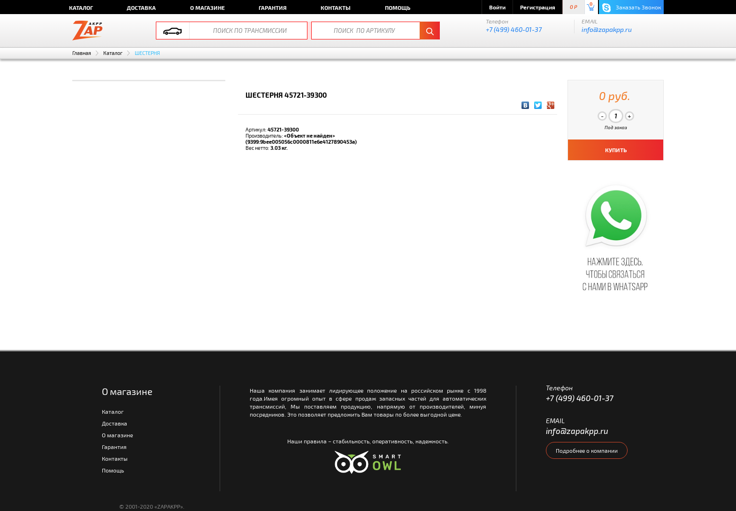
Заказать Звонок (631, 7)
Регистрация (537, 7)
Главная (81, 53)
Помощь (397, 7)
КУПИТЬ (616, 150)
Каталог (81, 7)
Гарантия (273, 7)
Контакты (336, 7)
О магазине (207, 7)
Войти (497, 7)
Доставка (141, 7)
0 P (573, 7)
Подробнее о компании (587, 450)
